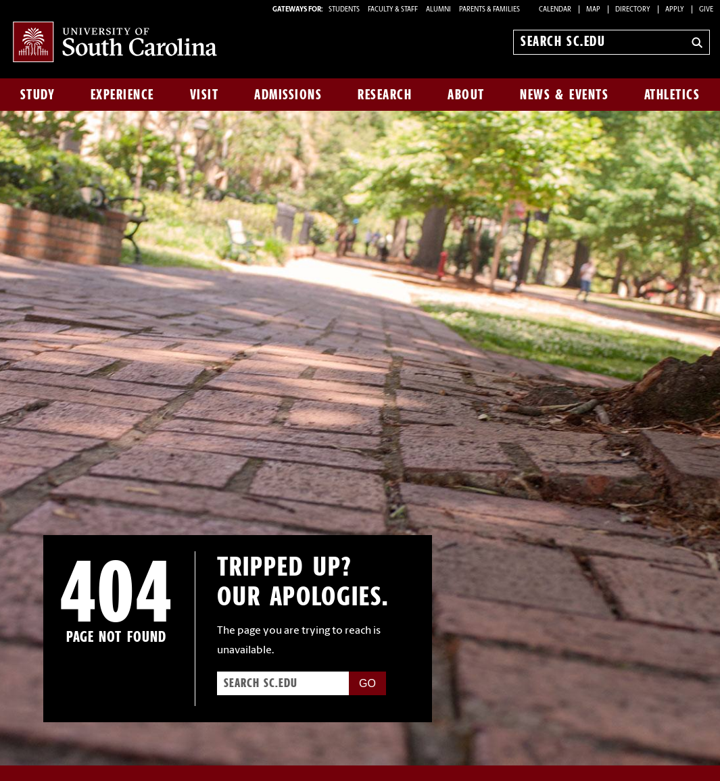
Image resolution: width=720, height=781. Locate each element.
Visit (204, 94)
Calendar (555, 10)
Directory (632, 10)
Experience (122, 94)
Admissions (288, 94)
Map (593, 10)
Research (385, 94)
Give (706, 10)
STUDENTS (345, 10)
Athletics (672, 94)
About (466, 94)
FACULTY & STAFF (393, 10)
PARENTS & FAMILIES (489, 10)
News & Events (564, 94)
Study (37, 94)
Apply (674, 10)
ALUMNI (438, 10)
